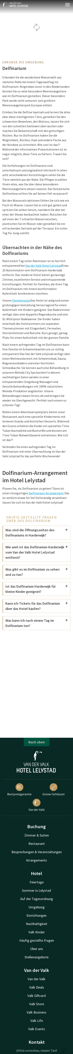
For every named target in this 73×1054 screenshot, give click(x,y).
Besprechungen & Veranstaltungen (36, 852)
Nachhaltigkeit (36, 924)
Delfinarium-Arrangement (46, 493)
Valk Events (36, 1029)
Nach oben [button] (36, 742)
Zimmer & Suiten (36, 835)
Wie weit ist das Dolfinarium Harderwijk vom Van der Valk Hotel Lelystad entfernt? (36, 552)
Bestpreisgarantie (19, 789)
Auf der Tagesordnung (36, 899)
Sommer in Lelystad (36, 890)
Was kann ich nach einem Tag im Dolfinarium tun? (36, 623)
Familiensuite (21, 300)
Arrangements (36, 860)
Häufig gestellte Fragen (36, 940)
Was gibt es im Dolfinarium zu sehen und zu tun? (36, 572)
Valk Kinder (36, 932)
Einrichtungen (36, 915)
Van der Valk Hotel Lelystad (43, 265)
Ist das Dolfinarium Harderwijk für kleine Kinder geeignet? (36, 589)
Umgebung (36, 907)
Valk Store (36, 1004)
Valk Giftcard (36, 995)
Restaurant (36, 843)
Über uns (36, 949)
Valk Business (36, 1012)
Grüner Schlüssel (53, 789)
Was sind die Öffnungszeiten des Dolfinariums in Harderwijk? (36, 532)
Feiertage (37, 882)
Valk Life (36, 1020)
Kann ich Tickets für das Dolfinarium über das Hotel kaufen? (36, 606)
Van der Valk (37, 805)
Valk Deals (36, 987)
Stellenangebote (36, 957)
